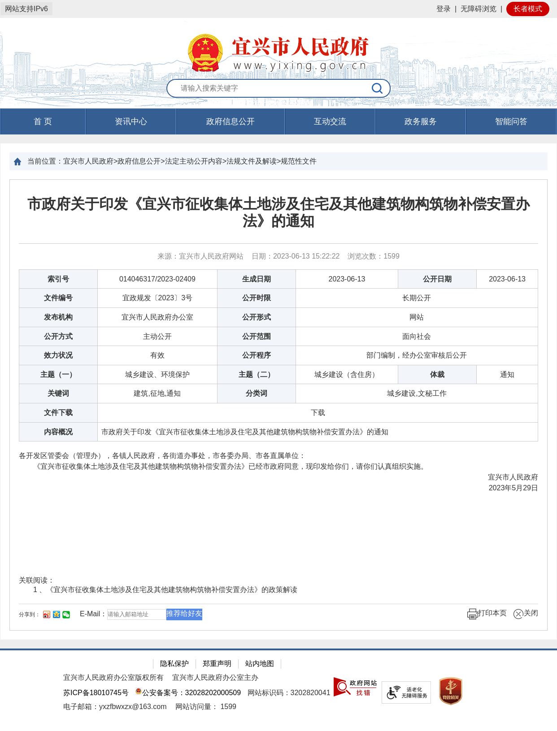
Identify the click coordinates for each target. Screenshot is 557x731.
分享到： (29, 614)
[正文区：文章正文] (278, 405)
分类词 (256, 393)
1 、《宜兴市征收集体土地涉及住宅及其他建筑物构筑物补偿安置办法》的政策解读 (165, 589)
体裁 (437, 374)
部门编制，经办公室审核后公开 (416, 355)
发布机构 (58, 317)
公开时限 (256, 298)
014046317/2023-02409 (157, 279)
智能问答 (511, 121)
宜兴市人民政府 (513, 477)
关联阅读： (37, 580)
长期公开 (416, 298)
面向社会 (416, 336)
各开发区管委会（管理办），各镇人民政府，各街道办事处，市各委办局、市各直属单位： (162, 455)
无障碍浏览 (478, 9)
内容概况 (58, 432)
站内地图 (259, 663)
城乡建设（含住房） (346, 374)
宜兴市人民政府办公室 (157, 317)
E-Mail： (93, 614)
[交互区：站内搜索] (278, 89)
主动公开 (157, 336)
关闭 (525, 614)
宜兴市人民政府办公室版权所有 (113, 677)
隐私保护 (174, 663)
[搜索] (378, 88)
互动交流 (330, 121)
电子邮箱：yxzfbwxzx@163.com (115, 706)
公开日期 (437, 279)
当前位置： (45, 161)
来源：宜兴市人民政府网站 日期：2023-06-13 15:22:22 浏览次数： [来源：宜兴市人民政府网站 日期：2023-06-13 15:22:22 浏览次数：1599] (278, 256)
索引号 (58, 279)
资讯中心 (131, 121)
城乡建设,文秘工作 (416, 393)
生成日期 (256, 279)
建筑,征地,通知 (157, 393)
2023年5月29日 (513, 488)
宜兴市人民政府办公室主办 (215, 677)
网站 (416, 317)
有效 (157, 355)
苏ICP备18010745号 (96, 692)
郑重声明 (217, 663)
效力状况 (58, 355)
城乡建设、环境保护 (157, 374)
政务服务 (421, 121)
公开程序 (256, 355)
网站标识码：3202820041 (289, 692)
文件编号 (58, 298)
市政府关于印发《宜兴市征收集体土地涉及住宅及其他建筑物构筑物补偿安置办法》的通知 (278, 212)
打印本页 (487, 614)
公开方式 (58, 336)
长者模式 (527, 9)
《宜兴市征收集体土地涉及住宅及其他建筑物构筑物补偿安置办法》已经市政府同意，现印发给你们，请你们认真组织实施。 (223, 466)
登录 (443, 9)
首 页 (43, 121)
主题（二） (256, 374)
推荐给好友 (184, 613)
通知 (507, 374)
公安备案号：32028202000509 (188, 692)
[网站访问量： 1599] (205, 706)
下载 (318, 412)
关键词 (58, 393)
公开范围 (256, 336)
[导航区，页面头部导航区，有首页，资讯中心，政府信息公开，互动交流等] (278, 121)
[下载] (318, 412)
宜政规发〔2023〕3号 (157, 298)
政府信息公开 (230, 121)
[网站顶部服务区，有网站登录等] (278, 9)
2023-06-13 (347, 279)
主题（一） (58, 374)
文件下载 (58, 412)
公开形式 (256, 317)
